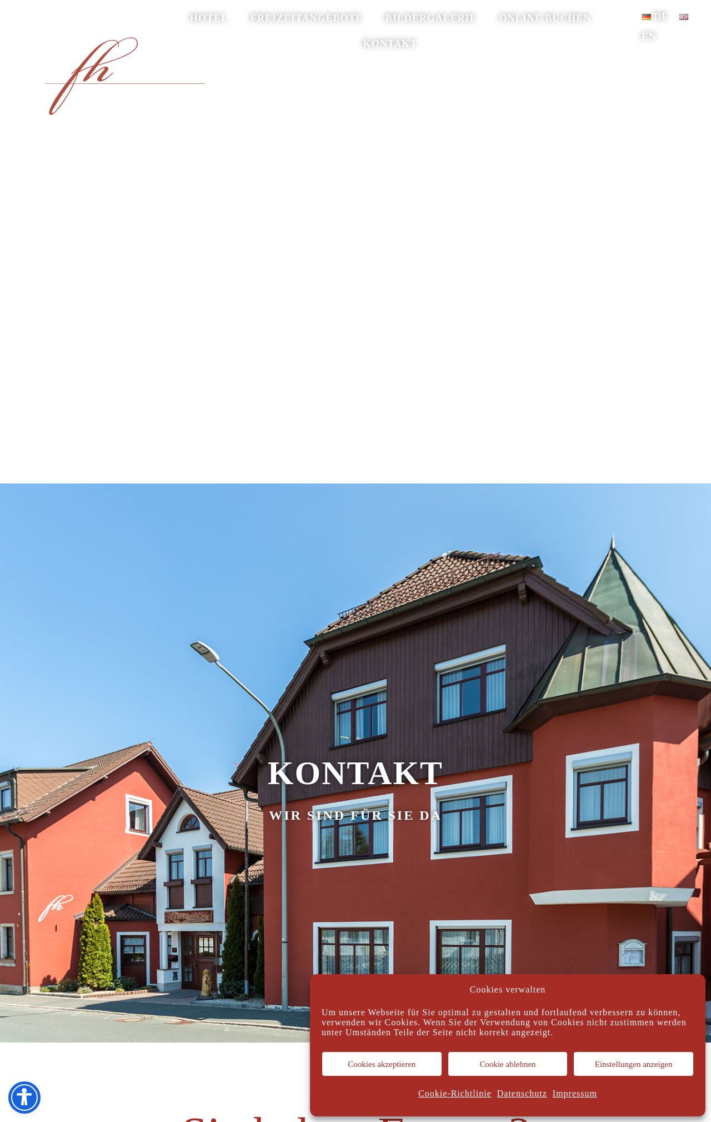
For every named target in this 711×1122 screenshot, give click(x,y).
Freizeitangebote (307, 18)
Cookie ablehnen (507, 1064)
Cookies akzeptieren (381, 1064)
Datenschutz (522, 1093)
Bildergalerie (431, 18)
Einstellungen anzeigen (634, 1064)
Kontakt (390, 43)
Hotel (209, 18)
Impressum (575, 1093)
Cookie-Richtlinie (455, 1093)
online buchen (545, 18)
